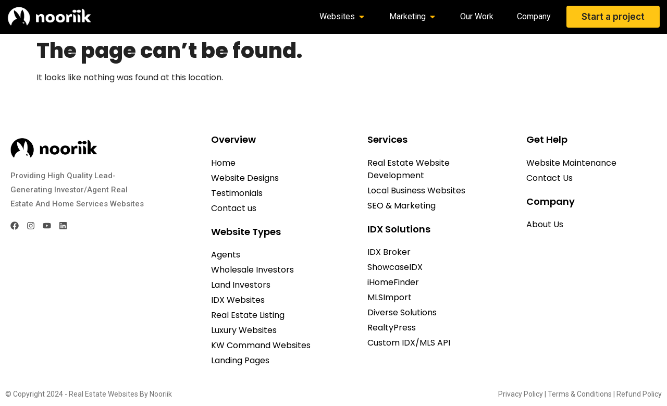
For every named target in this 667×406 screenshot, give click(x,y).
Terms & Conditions (580, 394)
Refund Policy (639, 394)
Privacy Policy (520, 394)
